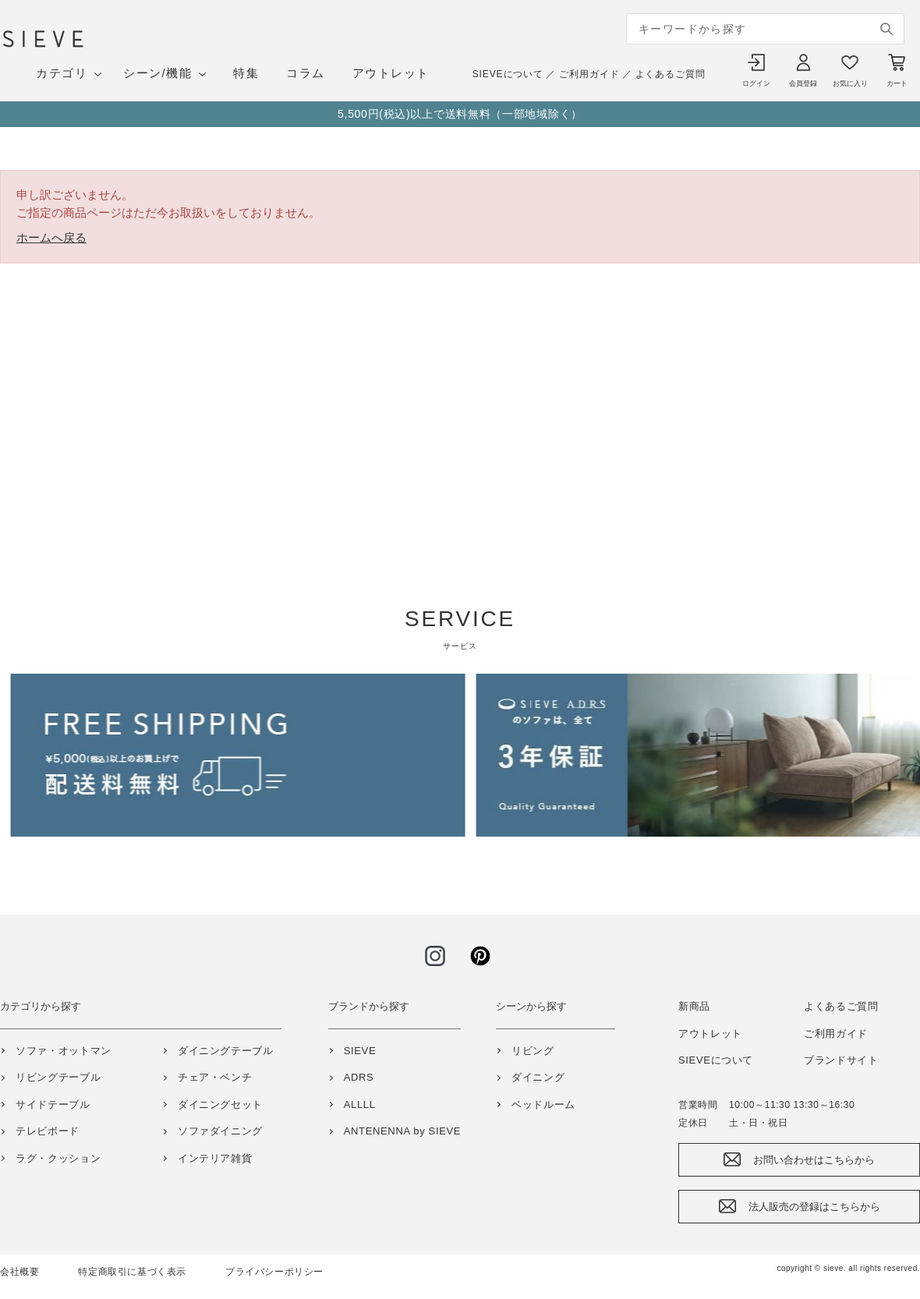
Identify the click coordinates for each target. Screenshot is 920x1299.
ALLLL (360, 1104)
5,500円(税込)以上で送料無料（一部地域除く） (460, 114)
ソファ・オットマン (63, 1051)
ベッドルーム (543, 1104)
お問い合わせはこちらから (814, 1160)
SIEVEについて (507, 74)
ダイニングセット (220, 1104)
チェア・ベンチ (215, 1077)
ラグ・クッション (58, 1158)
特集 (246, 73)
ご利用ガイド (589, 74)
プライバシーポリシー (274, 1271)
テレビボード (48, 1131)
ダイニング (537, 1077)
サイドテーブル (53, 1104)
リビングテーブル (58, 1077)
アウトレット (391, 73)
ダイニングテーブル (226, 1051)
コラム (305, 73)
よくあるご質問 (670, 74)
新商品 (694, 1006)
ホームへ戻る (51, 237)
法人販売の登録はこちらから (814, 1206)
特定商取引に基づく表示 (132, 1271)
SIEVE (360, 1051)
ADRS (359, 1077)
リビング (532, 1051)
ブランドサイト (841, 1060)
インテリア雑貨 (215, 1158)
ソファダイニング (220, 1131)
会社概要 (19, 1271)
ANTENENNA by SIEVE (402, 1131)
